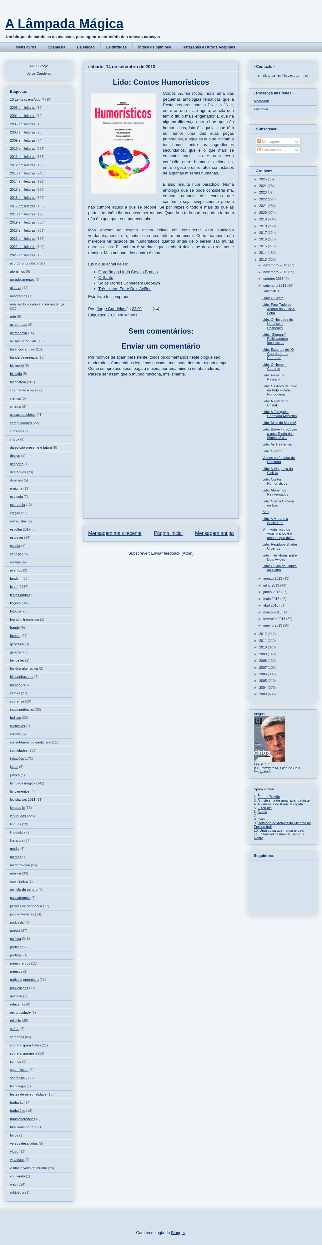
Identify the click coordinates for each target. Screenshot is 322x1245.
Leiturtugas (116, 47)
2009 (263, 654)
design (15, 455)
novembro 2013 (275, 272)
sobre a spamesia (23, 1053)
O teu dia (265, 808)
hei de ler (17, 660)
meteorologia (20, 865)
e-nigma (16, 488)
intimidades (19, 750)
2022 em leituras (22, 247)
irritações (17, 758)
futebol (15, 636)
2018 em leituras (22, 214)
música (15, 873)
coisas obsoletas (22, 414)
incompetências (22, 709)
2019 (263, 219)
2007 (263, 667)
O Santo (105, 277)
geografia (17, 652)
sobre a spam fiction (25, 1045)
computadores (21, 423)
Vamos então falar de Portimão (278, 460)
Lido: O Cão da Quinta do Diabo (279, 568)
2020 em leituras (22, 230)
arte (13, 316)
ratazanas (17, 1004)
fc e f (14, 586)
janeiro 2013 (273, 625)
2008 (263, 661)
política (15, 938)
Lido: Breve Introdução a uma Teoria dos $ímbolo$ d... (279, 433)
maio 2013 (271, 599)
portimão (16, 947)
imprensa (17, 701)
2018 (263, 226)
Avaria (262, 812)
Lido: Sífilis (270, 291)
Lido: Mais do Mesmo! (279, 423)
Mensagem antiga (214, 533)
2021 (263, 206)
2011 (263, 641)
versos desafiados (24, 1143)
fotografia (17, 611)
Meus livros (26, 47)
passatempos (20, 898)
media (14, 848)
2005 (263, 681)
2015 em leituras (22, 189)
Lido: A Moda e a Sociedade (275, 521)
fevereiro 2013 (274, 619)
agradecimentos (22, 279)
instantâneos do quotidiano (30, 742)
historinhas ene (21, 676)
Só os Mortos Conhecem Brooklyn (129, 283)
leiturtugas (18, 816)
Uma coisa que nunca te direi (281, 830)
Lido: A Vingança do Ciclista (277, 471)
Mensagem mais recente (115, 533)
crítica (14, 439)
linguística (17, 832)
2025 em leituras (22, 255)
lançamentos (19, 791)
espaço (15, 554)
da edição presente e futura (31, 447)
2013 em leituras (122, 315)
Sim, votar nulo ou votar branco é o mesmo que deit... (278, 533)
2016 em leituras (22, 197)
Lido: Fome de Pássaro (273, 377)
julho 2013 (271, 585)
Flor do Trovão (269, 797)
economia (17, 505)
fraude (15, 627)
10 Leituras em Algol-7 (27, 99)
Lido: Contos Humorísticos (274, 481)
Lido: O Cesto (272, 298)
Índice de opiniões (154, 47)
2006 (263, 674)
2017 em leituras (22, 206)
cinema (15, 406)
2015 (263, 246)
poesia (15, 930)
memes (15, 857)
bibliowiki (17, 365)
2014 (263, 253)
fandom (16, 578)
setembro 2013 (275, 285)
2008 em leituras (22, 132)
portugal (16, 955)
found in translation (24, 619)
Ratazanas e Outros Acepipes (209, 47)
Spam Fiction (264, 789)
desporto (16, 464)
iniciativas (17, 726)
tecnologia (18, 1086)
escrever (16, 537)
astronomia (18, 333)
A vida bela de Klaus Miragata (280, 804)
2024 (263, 186)
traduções (17, 1110)
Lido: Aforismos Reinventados (275, 492)
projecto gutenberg (24, 979)
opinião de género (24, 889)
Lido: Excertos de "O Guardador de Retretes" (278, 354)
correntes (17, 431)
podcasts (17, 922)
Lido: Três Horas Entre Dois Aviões (279, 557)
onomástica (19, 881)
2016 (263, 239)
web (13, 1184)
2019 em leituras (22, 222)
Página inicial (168, 533)
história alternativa (24, 668)
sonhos (15, 1061)
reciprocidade (20, 1012)
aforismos (17, 271)
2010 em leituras (22, 148)
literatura (16, 840)
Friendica (261, 109)
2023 (263, 192)
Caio (261, 819)
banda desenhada (24, 357)
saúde (14, 1029)
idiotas (15, 693)
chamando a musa (24, 390)
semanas (17, 1037)
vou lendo (17, 1176)
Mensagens (268, 142)
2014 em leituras (22, 181)
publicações (19, 988)
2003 (263, 694)
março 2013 (272, 612)
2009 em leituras (22, 140)
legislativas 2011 (22, 799)
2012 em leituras (22, 165)
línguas (15, 824)
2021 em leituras (22, 238)
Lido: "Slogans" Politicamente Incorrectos (275, 339)
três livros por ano (23, 1127)
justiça (15, 775)
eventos (16, 570)
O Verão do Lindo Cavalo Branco (128, 272)
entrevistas (18, 521)
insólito (15, 734)
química (16, 996)
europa (15, 562)
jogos (14, 767)
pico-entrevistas (22, 914)
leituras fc (17, 807)
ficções (15, 603)
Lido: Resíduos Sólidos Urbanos (280, 546)
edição (15, 513)
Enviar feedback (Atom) (172, 553)
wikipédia (17, 1192)
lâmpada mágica (22, 783)
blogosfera (18, 382)
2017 (263, 232)
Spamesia (56, 47)
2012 (263, 634)
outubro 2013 (273, 278)
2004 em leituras (22, 116)
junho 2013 (272, 592)
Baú (265, 512)
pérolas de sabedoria (26, 906)
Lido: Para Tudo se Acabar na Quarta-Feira (278, 309)
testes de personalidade (28, 1094)
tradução (16, 1102)
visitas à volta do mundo (28, 1168)
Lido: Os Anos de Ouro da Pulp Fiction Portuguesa (279, 390)
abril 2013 (271, 605)
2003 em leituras (22, 107)
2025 (263, 179)
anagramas (18, 296)
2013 (263, 259)
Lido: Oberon (272, 451)
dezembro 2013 (275, 265)
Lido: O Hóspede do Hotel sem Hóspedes (277, 324)
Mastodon (261, 101)
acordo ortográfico (24, 263)
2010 (263, 647)
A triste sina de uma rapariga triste (284, 800)
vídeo (14, 1151)
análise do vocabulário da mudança (37, 304)
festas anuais (20, 595)
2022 (263, 199)
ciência (15, 398)
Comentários (269, 150)
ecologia (16, 496)
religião (15, 1020)
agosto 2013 (273, 578)
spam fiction (19, 1069)
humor (15, 685)
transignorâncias (22, 1119)
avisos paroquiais (23, 341)
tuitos (14, 1135)
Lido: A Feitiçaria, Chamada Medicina (279, 414)
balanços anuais (22, 349)
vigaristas (17, 1160)
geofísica (17, 644)
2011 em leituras (22, 157)
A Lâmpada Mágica (64, 23)
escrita (15, 545)
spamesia (17, 1078)
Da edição (86, 47)
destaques (18, 472)
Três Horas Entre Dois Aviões (125, 288)
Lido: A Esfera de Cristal (275, 403)
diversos (16, 480)
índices (15, 717)
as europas (18, 324)
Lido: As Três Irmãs (277, 444)
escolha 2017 (20, 529)
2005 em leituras (22, 124)
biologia (16, 374)
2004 (263, 687)
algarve (15, 288)
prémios (16, 971)
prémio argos (20, 963)
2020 (263, 212)
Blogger (178, 1232)
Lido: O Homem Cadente (274, 366)
